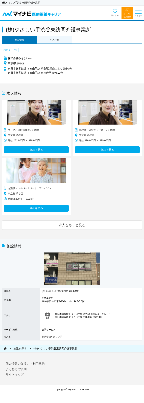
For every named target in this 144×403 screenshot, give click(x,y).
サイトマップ (15, 374)
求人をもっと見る (72, 225)
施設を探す (20, 348)
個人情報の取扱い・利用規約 (25, 363)
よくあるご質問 (16, 369)
